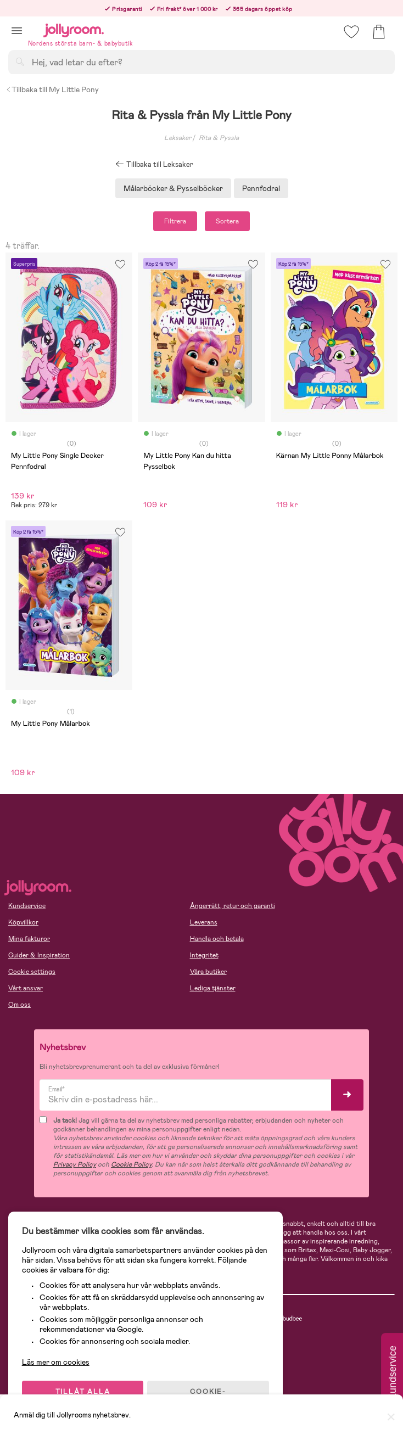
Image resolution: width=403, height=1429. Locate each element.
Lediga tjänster (213, 988)
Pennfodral (261, 188)
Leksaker (177, 137)
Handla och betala (217, 938)
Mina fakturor (29, 938)
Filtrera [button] (175, 221)
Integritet (204, 955)
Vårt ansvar (25, 988)
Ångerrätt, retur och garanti (232, 905)
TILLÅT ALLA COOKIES (84, 1391)
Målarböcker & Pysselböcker (173, 188)
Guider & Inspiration (39, 955)
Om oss (19, 1004)
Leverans (203, 922)
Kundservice (27, 905)
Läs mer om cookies (58, 1358)
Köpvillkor (23, 922)
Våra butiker (208, 971)
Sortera (227, 221)
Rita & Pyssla (219, 137)
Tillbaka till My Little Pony (52, 89)
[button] (17, 30)
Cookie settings (31, 971)
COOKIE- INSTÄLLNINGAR (210, 1391)
